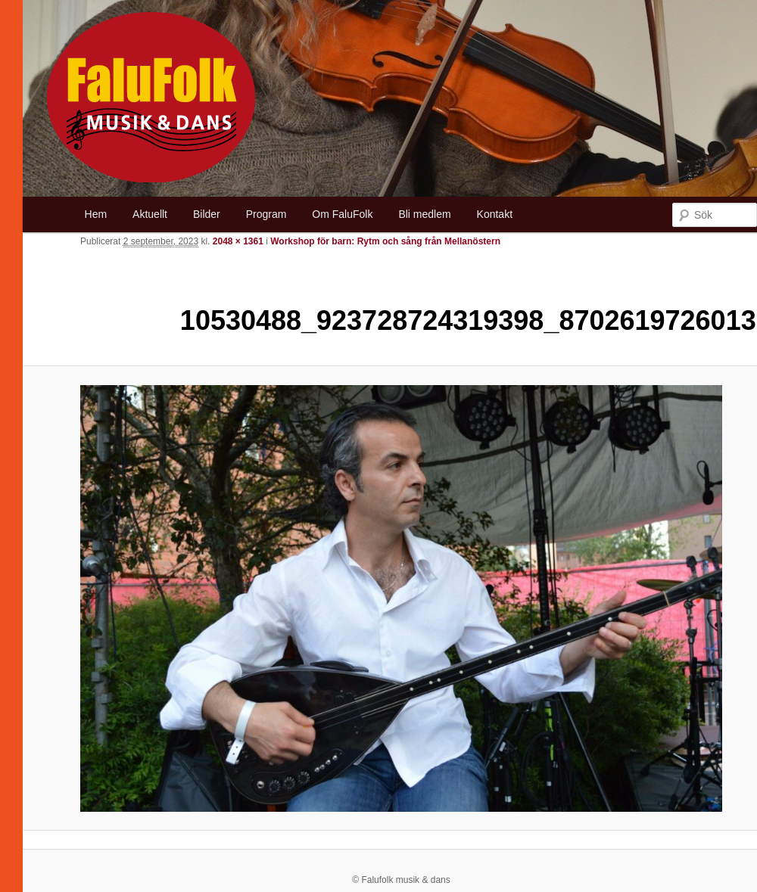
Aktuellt (149, 214)
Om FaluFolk (342, 214)
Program (266, 214)
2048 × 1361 (238, 241)
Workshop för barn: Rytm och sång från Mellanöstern (385, 241)
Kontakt (494, 214)
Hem (96, 214)
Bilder (206, 214)
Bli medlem (424, 214)
